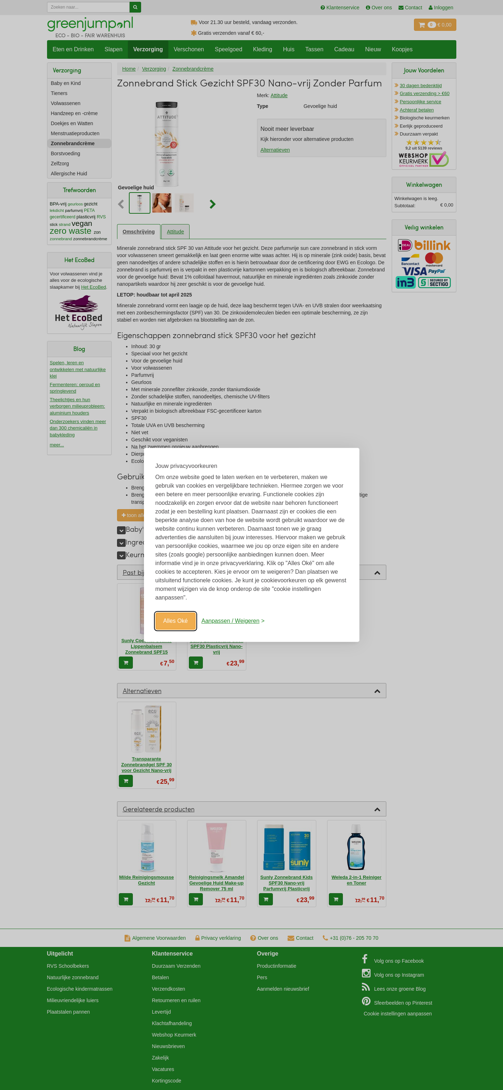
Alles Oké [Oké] (175, 621)
